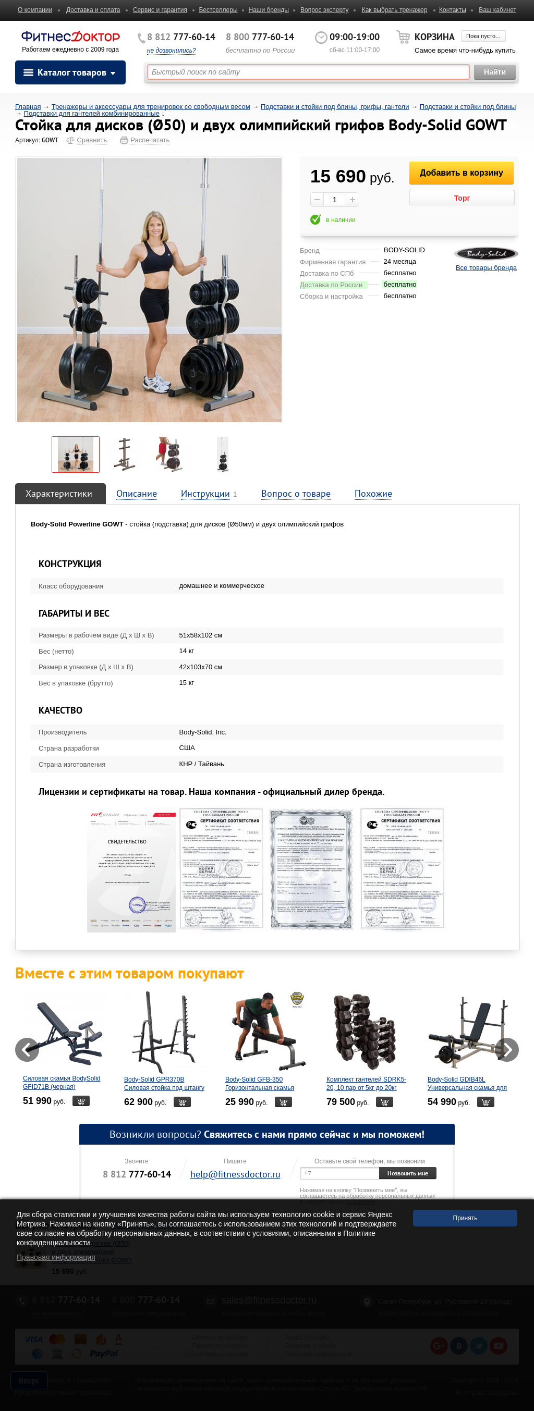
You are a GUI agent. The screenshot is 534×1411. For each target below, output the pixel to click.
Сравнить (92, 140)
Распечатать (149, 140)
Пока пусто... (483, 36)
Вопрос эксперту (324, 10)
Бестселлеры (218, 10)
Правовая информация (56, 1257)
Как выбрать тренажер (395, 10)
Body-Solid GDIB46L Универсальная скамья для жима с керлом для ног (467, 1088)
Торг (462, 198)
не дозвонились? (171, 50)
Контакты (452, 10)
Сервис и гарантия (160, 10)
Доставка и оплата (93, 10)
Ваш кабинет (497, 10)
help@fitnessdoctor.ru (235, 1174)
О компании (35, 10)
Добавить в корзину (461, 172)
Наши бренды (268, 10)
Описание (136, 493)
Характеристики (59, 493)
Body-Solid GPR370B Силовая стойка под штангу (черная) (164, 1088)
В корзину (81, 1101)
